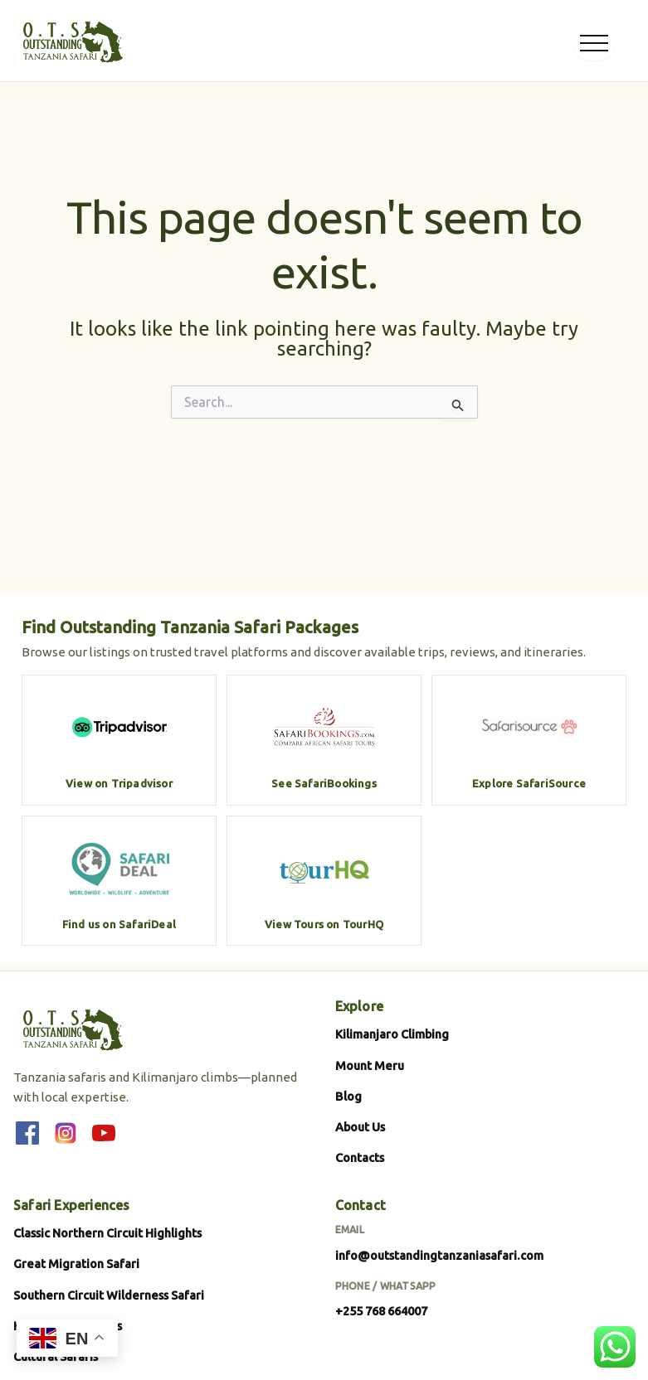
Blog (348, 1096)
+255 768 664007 (381, 1311)
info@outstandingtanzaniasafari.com (439, 1255)
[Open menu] (594, 41)
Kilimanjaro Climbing (392, 1034)
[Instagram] (65, 1133)
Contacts (359, 1157)
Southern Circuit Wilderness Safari (108, 1295)
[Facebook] (27, 1133)
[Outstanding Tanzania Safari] (71, 41)
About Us (360, 1127)
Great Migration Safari (76, 1264)
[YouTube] (104, 1133)
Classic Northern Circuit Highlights (107, 1233)
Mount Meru (369, 1065)
